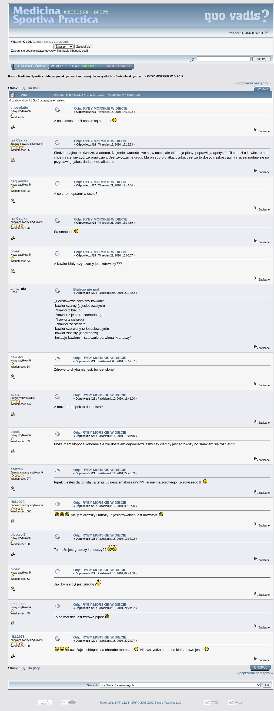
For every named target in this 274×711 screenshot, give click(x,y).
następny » (262, 83)
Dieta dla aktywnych (129, 76)
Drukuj (263, 88)
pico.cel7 (18, 534)
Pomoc (57, 66)
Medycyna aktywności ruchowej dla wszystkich (79, 76)
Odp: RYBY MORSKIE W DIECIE (100, 108)
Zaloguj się (40, 41)
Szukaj (72, 66)
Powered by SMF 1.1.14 (114, 702)
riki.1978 (18, 502)
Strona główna (31, 66)
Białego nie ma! (86, 289)
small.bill (18, 604)
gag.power (19, 181)
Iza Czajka (19, 140)
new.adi (17, 357)
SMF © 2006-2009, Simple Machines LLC (156, 702)
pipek (15, 251)
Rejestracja (119, 66)
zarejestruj (61, 41)
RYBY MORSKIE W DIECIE (165, 76)
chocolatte (19, 108)
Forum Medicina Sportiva (25, 76)
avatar (16, 394)
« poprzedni (244, 83)
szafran (17, 469)
